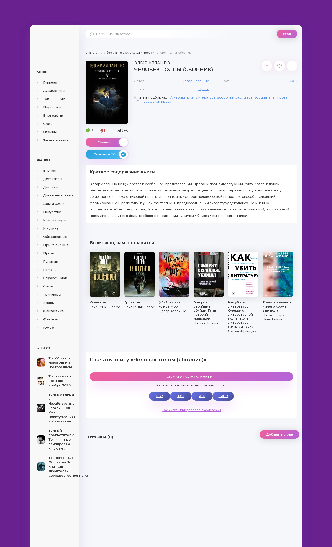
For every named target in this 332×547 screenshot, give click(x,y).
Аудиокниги (51, 91)
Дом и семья (51, 204)
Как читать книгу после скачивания (191, 410)
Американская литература (193, 97)
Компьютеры (51, 220)
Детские (47, 187)
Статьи (46, 124)
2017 (293, 81)
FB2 (159, 396)
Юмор (45, 328)
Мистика (47, 228)
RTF (202, 396)
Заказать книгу (53, 140)
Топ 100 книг (51, 99)
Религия (47, 261)
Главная (47, 82)
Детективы (49, 179)
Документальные (55, 195)
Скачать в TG (111, 154)
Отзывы (47, 132)
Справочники (52, 278)
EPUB (223, 396)
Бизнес (46, 170)
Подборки (49, 107)
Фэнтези (47, 319)
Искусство (49, 212)
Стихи (45, 286)
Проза (45, 253)
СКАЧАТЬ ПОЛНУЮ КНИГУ (189, 376)
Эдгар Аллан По (195, 81)
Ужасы (46, 303)
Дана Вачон (272, 319)
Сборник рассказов (236, 97)
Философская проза (153, 101)
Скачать (113, 142)
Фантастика (50, 311)
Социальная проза (271, 97)
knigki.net (54, 41)
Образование (52, 237)
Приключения (53, 245)
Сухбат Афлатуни (242, 331)
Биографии (50, 115)
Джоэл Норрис (206, 323)
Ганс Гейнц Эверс (105, 307)
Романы (47, 270)
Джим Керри (274, 315)
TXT (180, 396)
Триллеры (49, 294)
